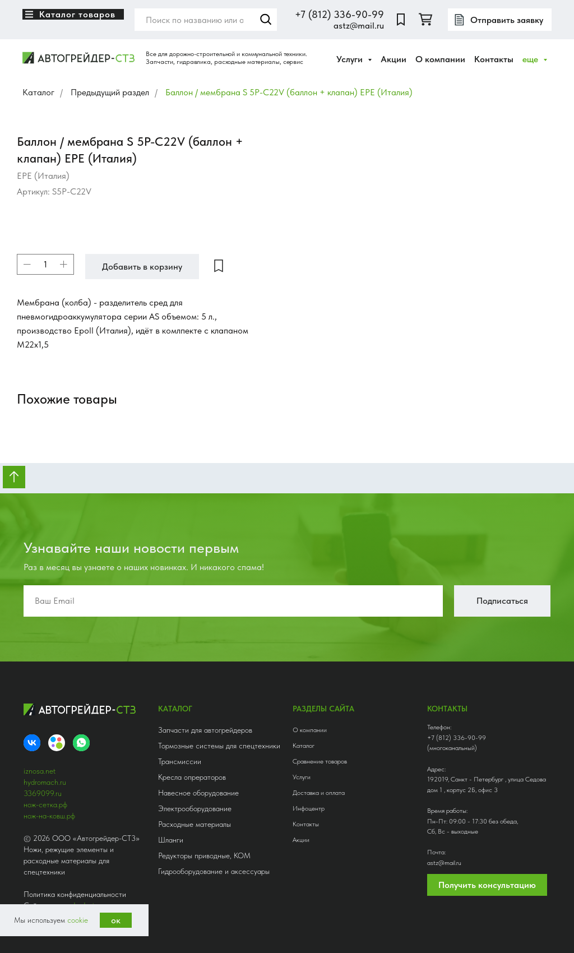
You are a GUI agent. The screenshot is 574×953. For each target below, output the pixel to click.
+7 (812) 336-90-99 (339, 14)
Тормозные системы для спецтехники (219, 745)
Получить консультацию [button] (487, 885)
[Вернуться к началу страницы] (14, 477)
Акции (393, 59)
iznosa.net (39, 770)
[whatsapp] (81, 742)
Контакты (493, 59)
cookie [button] (77, 919)
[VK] (32, 742)
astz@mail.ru (359, 25)
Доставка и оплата (319, 793)
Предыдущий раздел (110, 92)
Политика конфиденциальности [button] (75, 894)
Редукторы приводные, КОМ (204, 855)
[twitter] (425, 19)
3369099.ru (43, 793)
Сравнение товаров (320, 761)
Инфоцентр (309, 808)
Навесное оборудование (198, 792)
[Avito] (56, 742)
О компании (440, 59)
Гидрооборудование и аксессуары (214, 871)
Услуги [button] (350, 59)
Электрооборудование (195, 808)
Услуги (302, 777)
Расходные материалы (194, 824)
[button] (500, 19)
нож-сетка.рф (45, 804)
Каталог (38, 92)
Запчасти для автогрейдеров (205, 729)
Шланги (170, 839)
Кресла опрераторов (192, 776)
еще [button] (531, 59)
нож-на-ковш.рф (49, 815)
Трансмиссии (179, 761)
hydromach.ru (45, 782)
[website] (400, 19)
